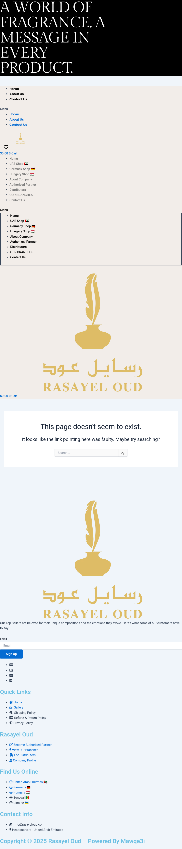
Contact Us (18, 99)
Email (3, 639)
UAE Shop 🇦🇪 (18, 164)
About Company (20, 179)
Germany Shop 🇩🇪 (22, 169)
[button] (35, 109)
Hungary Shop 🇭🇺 (21, 174)
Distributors (17, 190)
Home (14, 89)
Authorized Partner (22, 184)
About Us (16, 94)
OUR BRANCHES (21, 195)
